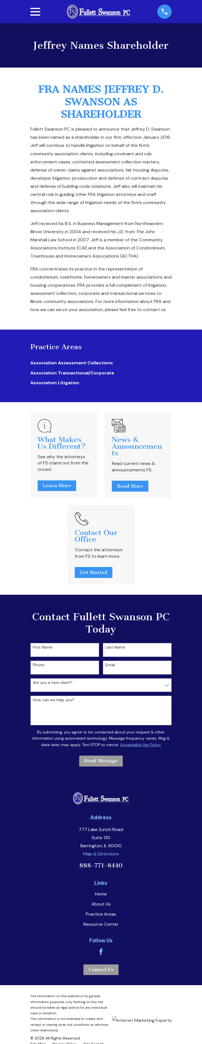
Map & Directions (101, 854)
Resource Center (101, 924)
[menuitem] (101, 363)
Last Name (115, 647)
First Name (43, 647)
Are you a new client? (52, 682)
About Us (101, 904)
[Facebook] (101, 951)
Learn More (57, 485)
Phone (38, 665)
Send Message (101, 760)
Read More (130, 486)
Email (110, 665)
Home (101, 894)
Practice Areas (101, 914)
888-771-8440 (100, 865)
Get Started (93, 572)
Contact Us (101, 969)
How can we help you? (53, 700)
